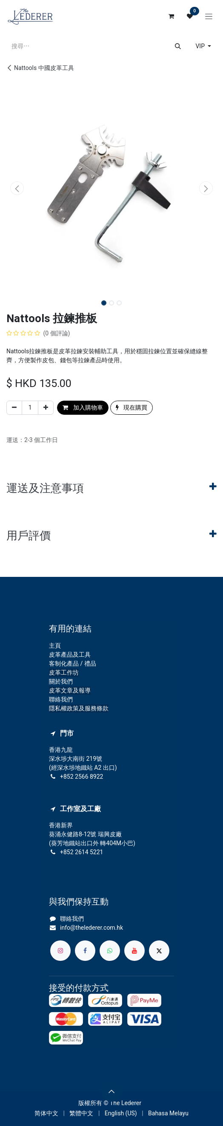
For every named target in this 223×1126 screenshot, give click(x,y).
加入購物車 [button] (83, 407)
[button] (16, 188)
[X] (159, 950)
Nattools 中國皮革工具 (40, 67)
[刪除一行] (14, 408)
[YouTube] (134, 950)
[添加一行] (46, 408)
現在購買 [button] (131, 407)
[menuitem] (46, 1113)
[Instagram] (60, 950)
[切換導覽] (209, 16)
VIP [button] (200, 46)
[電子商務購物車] (171, 16)
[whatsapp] (110, 950)
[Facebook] (85, 950)
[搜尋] (177, 46)
